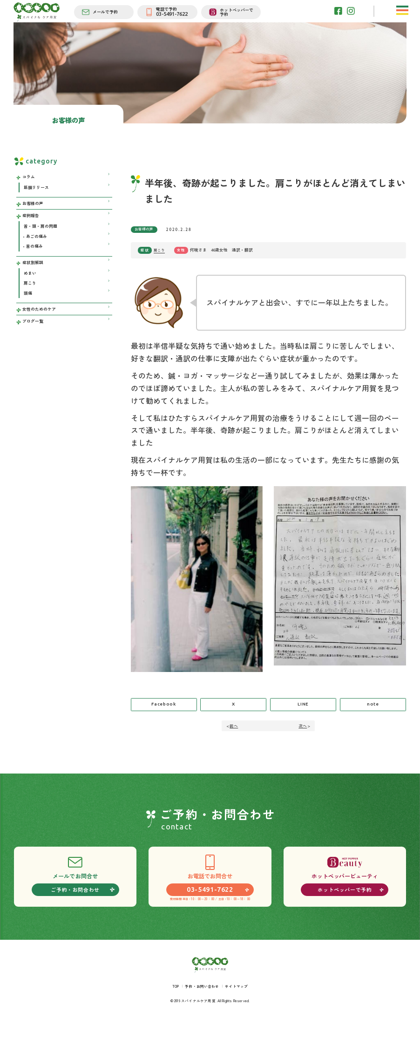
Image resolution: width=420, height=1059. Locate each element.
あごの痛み (38, 268)
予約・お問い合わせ (201, 1015)
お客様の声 (145, 252)
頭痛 (29, 333)
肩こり (160, 273)
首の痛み (36, 279)
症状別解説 (35, 297)
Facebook (163, 729)
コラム (30, 199)
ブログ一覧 (35, 364)
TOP (171, 1015)
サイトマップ (240, 1015)
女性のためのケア (42, 350)
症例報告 (32, 243)
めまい (31, 309)
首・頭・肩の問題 (42, 256)
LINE (303, 729)
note (373, 729)
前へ (235, 751)
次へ (300, 751)
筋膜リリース (38, 211)
